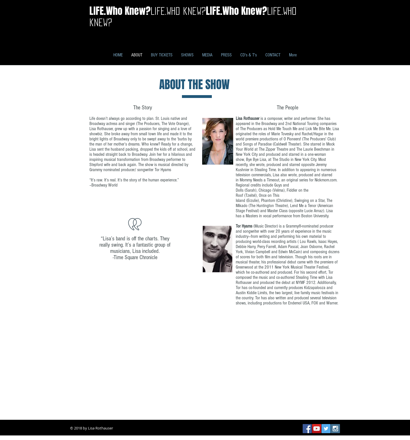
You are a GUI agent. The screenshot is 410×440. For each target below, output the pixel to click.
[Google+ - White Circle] (198, 406)
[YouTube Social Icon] (316, 428)
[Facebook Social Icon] (307, 428)
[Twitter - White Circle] (184, 406)
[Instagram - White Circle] (239, 406)
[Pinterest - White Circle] (225, 406)
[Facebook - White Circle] (170, 406)
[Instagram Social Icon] (335, 428)
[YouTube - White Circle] (212, 406)
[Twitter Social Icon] (326, 428)
